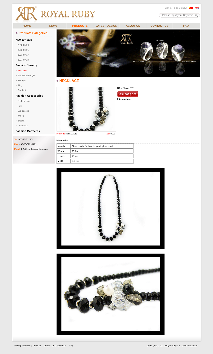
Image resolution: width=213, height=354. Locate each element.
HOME (27, 25)
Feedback (61, 345)
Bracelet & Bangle (26, 75)
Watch (21, 116)
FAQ (186, 25)
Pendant (22, 90)
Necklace (22, 70)
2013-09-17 (23, 55)
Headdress (23, 125)
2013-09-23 (23, 60)
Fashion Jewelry (26, 65)
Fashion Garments (28, 131)
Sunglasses (23, 111)
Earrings (22, 80)
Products (26, 345)
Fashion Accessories (29, 95)
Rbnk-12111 (71, 133)
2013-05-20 (23, 45)
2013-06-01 (23, 50)
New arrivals (24, 39)
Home (17, 345)
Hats (20, 106)
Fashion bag (24, 101)
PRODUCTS (80, 25)
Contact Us (49, 345)
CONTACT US (159, 25)
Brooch (21, 121)
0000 (113, 133)
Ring (20, 85)
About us (37, 345)
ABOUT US (133, 25)
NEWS (53, 25)
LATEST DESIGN (106, 25)
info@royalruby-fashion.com (34, 149)
